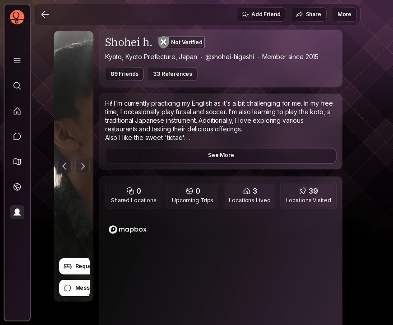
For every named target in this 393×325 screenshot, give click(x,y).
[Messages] (17, 136)
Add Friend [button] (260, 14)
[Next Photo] (82, 166)
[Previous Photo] (64, 166)
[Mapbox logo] (128, 229)
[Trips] (17, 187)
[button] (17, 161)
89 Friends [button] (125, 73)
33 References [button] (172, 73)
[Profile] (17, 212)
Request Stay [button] (87, 266)
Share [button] (308, 14)
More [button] (344, 14)
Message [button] (82, 288)
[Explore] (17, 86)
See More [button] (221, 155)
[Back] (45, 14)
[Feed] (17, 111)
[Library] (17, 60)
